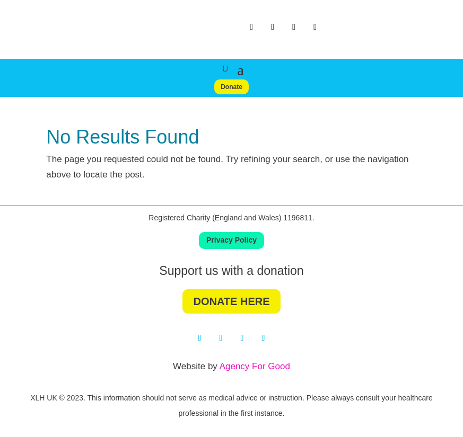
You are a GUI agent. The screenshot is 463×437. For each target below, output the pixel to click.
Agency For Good (255, 366)
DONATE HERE (231, 301)
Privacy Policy (231, 240)
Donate (231, 87)
